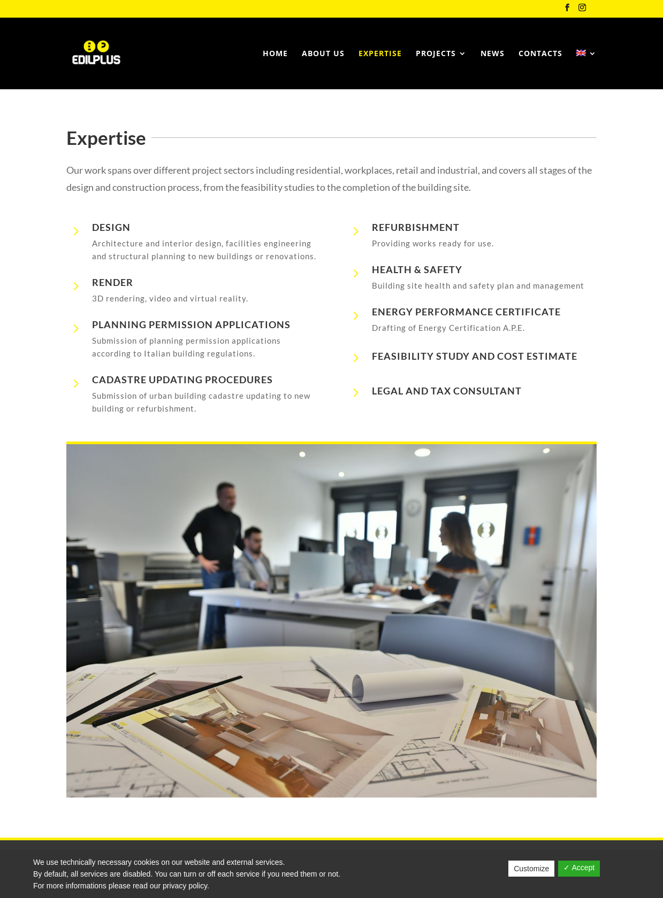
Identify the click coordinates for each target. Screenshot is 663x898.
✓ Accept (579, 867)
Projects (436, 54)
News (493, 54)
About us (323, 54)
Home (275, 54)
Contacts (540, 54)
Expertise (380, 54)
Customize (531, 868)
